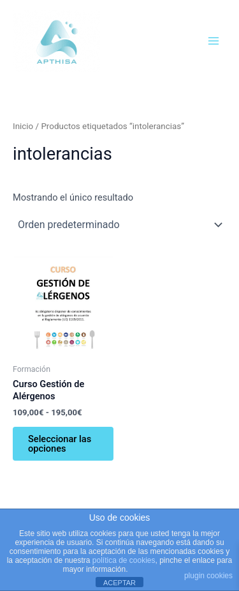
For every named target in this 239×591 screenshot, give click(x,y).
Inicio (23, 126)
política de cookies (124, 560)
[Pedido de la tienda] (119, 224)
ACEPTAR (119, 583)
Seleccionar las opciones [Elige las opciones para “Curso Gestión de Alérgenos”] (59, 443)
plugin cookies (208, 575)
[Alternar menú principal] (213, 40)
